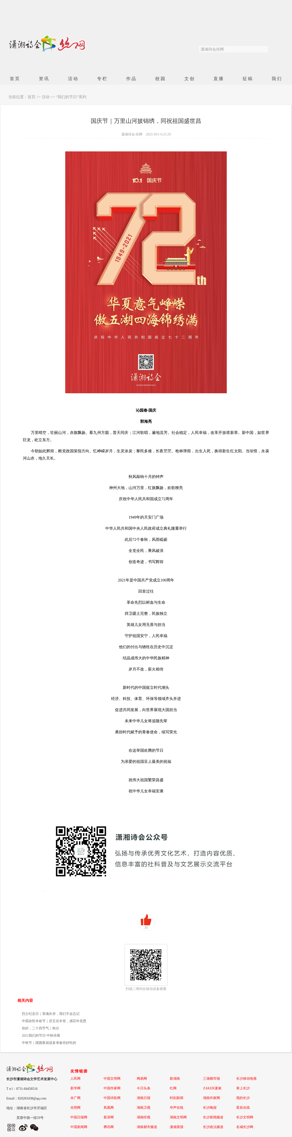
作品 (131, 78)
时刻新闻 (176, 1098)
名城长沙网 (244, 1127)
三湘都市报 (211, 1078)
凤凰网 (109, 1107)
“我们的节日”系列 (71, 97)
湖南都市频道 (147, 1127)
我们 (277, 78)
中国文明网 (112, 1078)
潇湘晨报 (176, 1127)
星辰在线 (243, 1107)
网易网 (142, 1078)
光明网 (75, 1107)
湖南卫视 (143, 1107)
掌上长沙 (243, 1088)
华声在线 (176, 1107)
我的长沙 (243, 1098)
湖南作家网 (211, 1098)
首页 (15, 78)
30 (146, 927)
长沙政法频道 (213, 1127)
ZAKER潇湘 (212, 1088)
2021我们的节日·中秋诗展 (41, 1035)
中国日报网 (78, 1117)
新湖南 (175, 1078)
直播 (218, 78)
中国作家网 (112, 1088)
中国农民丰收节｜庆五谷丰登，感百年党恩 (54, 1021)
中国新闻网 (78, 1127)
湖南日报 (143, 1098)
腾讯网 (109, 1127)
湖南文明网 (178, 1117)
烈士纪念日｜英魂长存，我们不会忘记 (51, 1014)
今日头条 (143, 1088)
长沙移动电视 (246, 1078)
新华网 (75, 1088)
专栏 (102, 78)
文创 (189, 78)
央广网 (75, 1098)
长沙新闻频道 (213, 1117)
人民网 (75, 1078)
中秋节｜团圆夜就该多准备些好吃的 (49, 1043)
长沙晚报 (210, 1107)
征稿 (248, 78)
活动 (73, 78)
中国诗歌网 (112, 1098)
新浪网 (109, 1117)
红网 (173, 1088)
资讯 (44, 78)
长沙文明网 (244, 1117)
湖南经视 (143, 1117)
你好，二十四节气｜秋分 (40, 1028)
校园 (160, 78)
